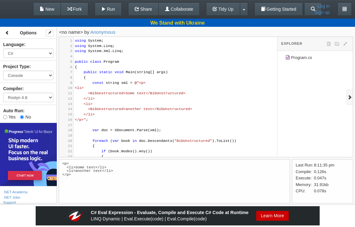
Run (108, 9)
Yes (9, 116)
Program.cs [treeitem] (299, 58)
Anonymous (102, 32)
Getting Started (278, 9)
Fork (74, 9)
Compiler (12, 88)
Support (9, 202)
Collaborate (179, 9)
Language (13, 44)
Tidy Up (223, 9)
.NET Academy (15, 192)
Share (143, 9)
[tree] (315, 59)
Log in (323, 6)
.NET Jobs (11, 197)
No (25, 116)
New (47, 9)
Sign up (322, 12)
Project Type (16, 66)
